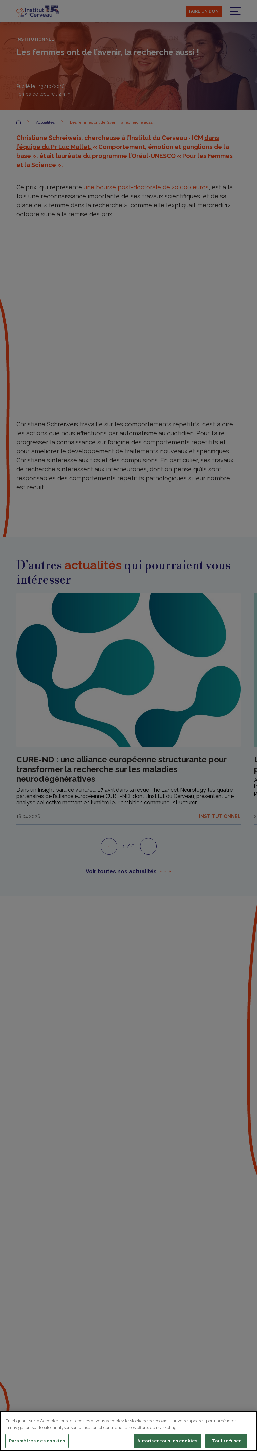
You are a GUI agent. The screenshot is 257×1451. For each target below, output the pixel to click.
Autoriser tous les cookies (167, 1440)
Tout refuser (226, 1440)
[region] (128, 1431)
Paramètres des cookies (37, 1440)
